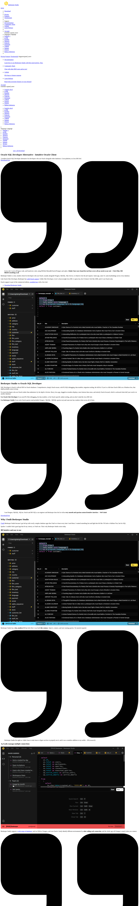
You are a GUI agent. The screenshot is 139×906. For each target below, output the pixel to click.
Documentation (9, 23)
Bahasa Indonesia (9, 52)
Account (6, 31)
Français (6, 43)
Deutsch (6, 41)
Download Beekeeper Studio (12, 285)
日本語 (6, 46)
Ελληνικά (7, 44)
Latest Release (8, 28)
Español (6, 39)
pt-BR (6, 38)
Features (6, 16)
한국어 (6, 50)
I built (2, 523)
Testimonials (8, 18)
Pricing (6, 14)
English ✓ (7, 36)
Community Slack (9, 24)
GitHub (6, 26)
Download (7, 11)
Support (6, 21)
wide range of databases (25, 831)
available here (34, 282)
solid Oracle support (33, 279)
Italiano (6, 48)
